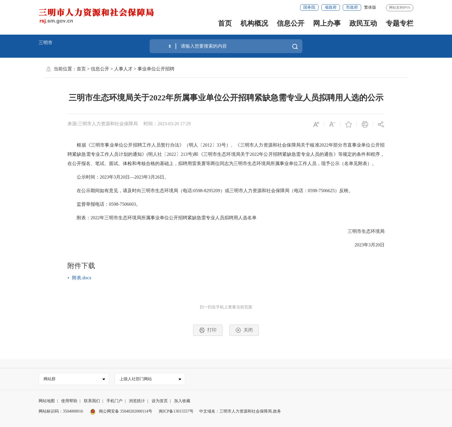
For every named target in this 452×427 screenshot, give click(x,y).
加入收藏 (182, 401)
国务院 (309, 7)
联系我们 (92, 401)
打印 (207, 330)
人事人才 (123, 68)
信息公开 (290, 23)
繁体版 (370, 7)
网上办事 (327, 23)
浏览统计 (137, 401)
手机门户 (114, 401)
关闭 (244, 330)
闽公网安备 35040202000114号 (121, 411)
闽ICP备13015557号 (176, 411)
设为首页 (160, 401)
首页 (225, 23)
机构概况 (254, 23)
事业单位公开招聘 (156, 68)
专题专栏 (399, 23)
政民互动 (363, 23)
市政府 (352, 7)
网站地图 (47, 401)
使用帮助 (69, 401)
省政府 (331, 7)
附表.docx (81, 277)
